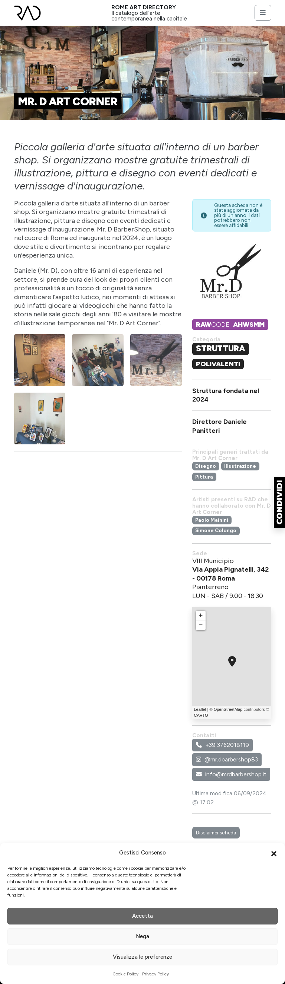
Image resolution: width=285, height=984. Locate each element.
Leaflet (200, 709)
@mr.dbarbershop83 (227, 759)
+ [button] (201, 615)
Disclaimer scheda (216, 833)
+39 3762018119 (222, 744)
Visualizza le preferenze (142, 956)
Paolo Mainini (211, 520)
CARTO (201, 715)
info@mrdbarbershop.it (231, 774)
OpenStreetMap (228, 709)
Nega (142, 936)
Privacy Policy (155, 974)
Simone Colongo (215, 530)
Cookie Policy (125, 974)
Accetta (142, 916)
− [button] (201, 625)
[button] (274, 853)
